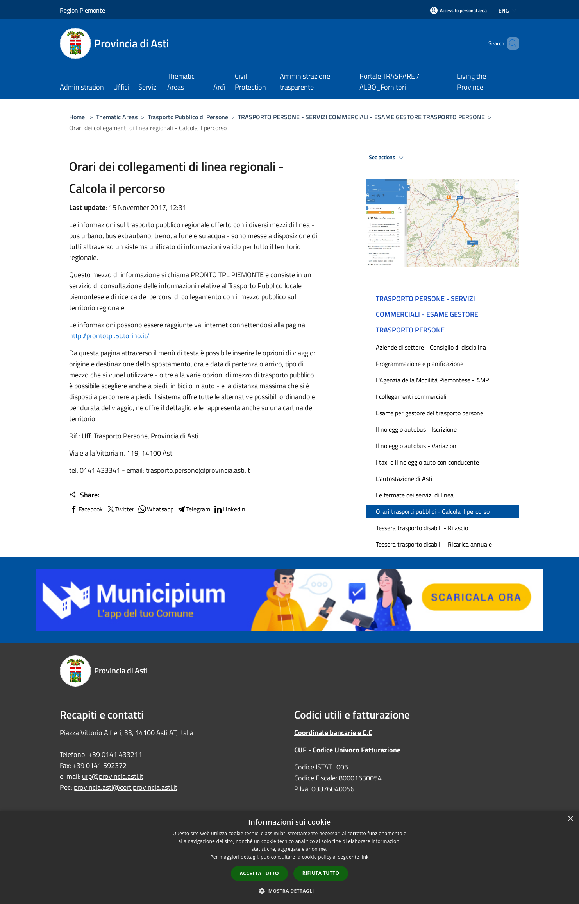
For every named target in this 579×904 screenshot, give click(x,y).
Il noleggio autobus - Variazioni (417, 445)
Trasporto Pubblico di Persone (188, 117)
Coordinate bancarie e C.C (333, 732)
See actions (387, 157)
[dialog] (289, 857)
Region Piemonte (82, 10)
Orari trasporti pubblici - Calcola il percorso (433, 511)
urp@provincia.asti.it (112, 776)
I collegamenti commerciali (411, 396)
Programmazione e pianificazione (419, 363)
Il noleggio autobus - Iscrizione (416, 429)
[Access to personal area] (458, 10)
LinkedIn (229, 509)
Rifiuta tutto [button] (321, 873)
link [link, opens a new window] (365, 857)
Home (77, 117)
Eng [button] (508, 10)
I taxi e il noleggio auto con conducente (427, 462)
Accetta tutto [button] (259, 873)
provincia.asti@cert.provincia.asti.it (125, 787)
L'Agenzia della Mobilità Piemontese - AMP (432, 380)
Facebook (86, 509)
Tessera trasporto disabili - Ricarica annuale (434, 544)
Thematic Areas (117, 117)
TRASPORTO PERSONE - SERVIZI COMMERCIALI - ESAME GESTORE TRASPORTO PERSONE (361, 117)
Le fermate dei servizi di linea (415, 495)
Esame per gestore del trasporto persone (429, 413)
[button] (289, 891)
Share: (84, 495)
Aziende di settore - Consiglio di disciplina (431, 347)
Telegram (193, 509)
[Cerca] (509, 43)
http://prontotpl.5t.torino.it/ (109, 335)
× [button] (570, 819)
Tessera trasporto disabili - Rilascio (422, 528)
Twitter (120, 509)
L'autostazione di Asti (404, 478)
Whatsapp (155, 509)
